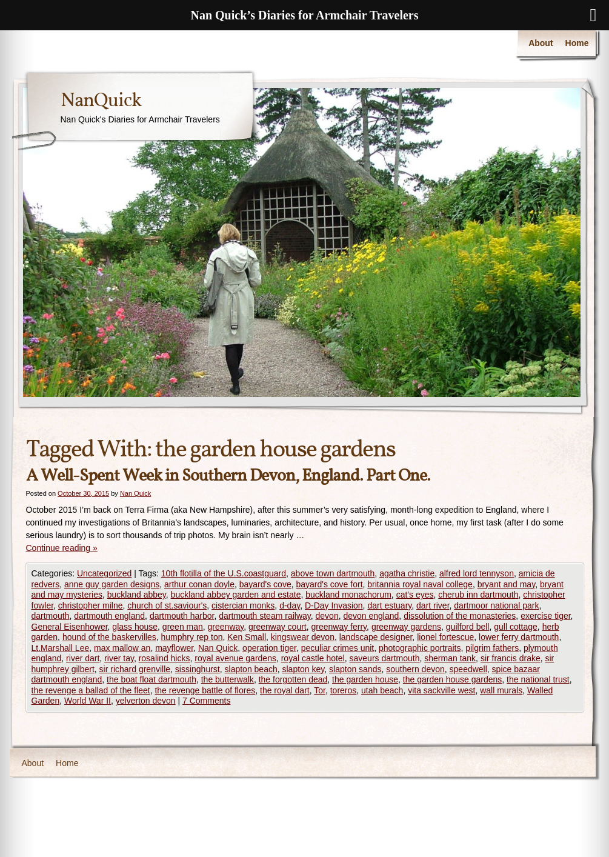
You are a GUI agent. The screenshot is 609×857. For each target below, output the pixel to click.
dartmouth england (109, 616)
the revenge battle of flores (205, 690)
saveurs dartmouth (385, 658)
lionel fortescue (445, 637)
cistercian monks (243, 605)
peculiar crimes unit (337, 648)
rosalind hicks (164, 658)
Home (577, 43)
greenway (226, 627)
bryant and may (506, 584)
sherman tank (450, 658)
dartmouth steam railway (264, 616)
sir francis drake (511, 658)
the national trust (538, 679)
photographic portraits (420, 648)
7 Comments (206, 700)
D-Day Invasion (334, 605)
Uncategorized (104, 573)
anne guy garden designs (111, 584)
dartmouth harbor (182, 616)
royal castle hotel (313, 658)
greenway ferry (339, 627)
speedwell (468, 669)
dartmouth (51, 616)
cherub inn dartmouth (478, 594)
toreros (343, 690)
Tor (319, 690)
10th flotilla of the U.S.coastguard (223, 573)
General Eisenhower (70, 627)
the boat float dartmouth (151, 679)
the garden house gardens (452, 679)
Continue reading (62, 548)
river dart (82, 658)
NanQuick (101, 101)
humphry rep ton (192, 637)
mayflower (174, 648)
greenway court (277, 627)
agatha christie (406, 573)
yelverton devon (146, 700)
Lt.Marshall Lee (61, 648)
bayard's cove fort (329, 584)
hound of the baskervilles (109, 637)
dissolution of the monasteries (460, 616)
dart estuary (389, 605)
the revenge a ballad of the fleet (91, 690)
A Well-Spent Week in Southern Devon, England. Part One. (228, 476)
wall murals (501, 690)
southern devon (415, 669)
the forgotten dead (293, 679)
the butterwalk (227, 679)
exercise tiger (545, 616)
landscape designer (376, 637)
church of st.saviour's (167, 605)
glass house (135, 627)
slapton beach (251, 669)
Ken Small (246, 637)
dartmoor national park (496, 605)
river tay (119, 658)
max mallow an (122, 648)
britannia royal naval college (420, 584)
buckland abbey (136, 594)
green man (182, 627)
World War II (87, 700)
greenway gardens (406, 627)
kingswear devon (302, 637)
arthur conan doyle (199, 584)
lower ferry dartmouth (519, 637)
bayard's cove (265, 584)
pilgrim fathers (492, 648)
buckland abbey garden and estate (236, 594)
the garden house (365, 679)
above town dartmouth (333, 573)
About (540, 43)
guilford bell (468, 627)
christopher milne (90, 605)
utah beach (382, 690)
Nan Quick (135, 493)
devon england (371, 616)
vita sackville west (441, 690)
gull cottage (515, 627)
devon (327, 616)
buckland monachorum (348, 594)
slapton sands (355, 669)
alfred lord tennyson (476, 573)
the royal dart (285, 690)
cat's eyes (415, 594)
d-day (289, 605)
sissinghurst (197, 669)
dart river (432, 605)
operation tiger (269, 648)
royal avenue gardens (235, 658)
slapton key (303, 669)
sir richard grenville (134, 669)
